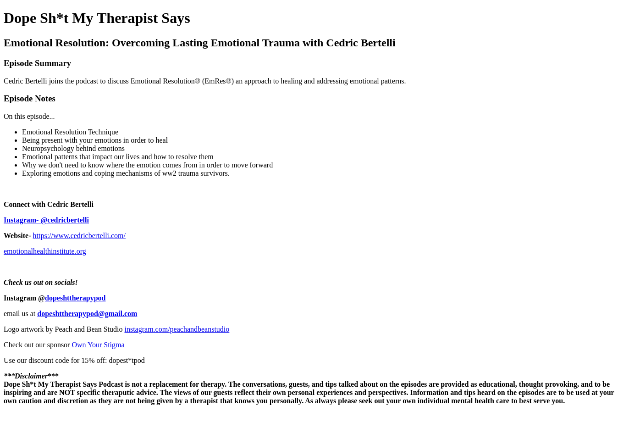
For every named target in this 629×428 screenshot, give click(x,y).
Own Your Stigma (98, 345)
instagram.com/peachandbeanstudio (177, 329)
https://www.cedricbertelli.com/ (79, 235)
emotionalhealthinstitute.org (45, 251)
